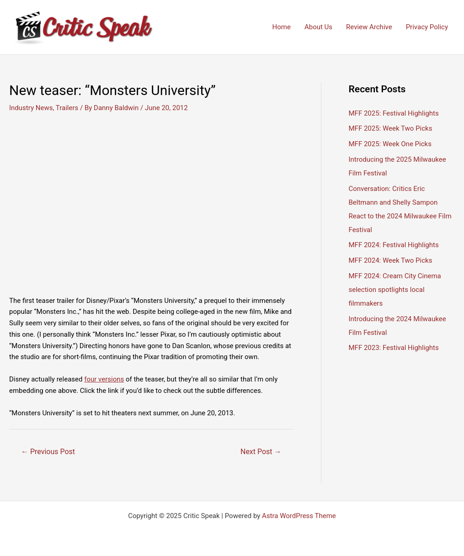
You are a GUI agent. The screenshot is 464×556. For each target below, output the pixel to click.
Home (281, 27)
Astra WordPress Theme (299, 516)
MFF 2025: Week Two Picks (390, 128)
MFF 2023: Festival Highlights (394, 348)
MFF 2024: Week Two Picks (390, 260)
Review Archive (369, 27)
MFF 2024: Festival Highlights (394, 245)
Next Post (261, 451)
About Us (318, 27)
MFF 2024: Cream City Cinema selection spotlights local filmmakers (395, 289)
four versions (104, 379)
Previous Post (48, 451)
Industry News (31, 108)
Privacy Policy (427, 27)
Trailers (67, 108)
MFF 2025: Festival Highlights (394, 113)
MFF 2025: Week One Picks (390, 144)
